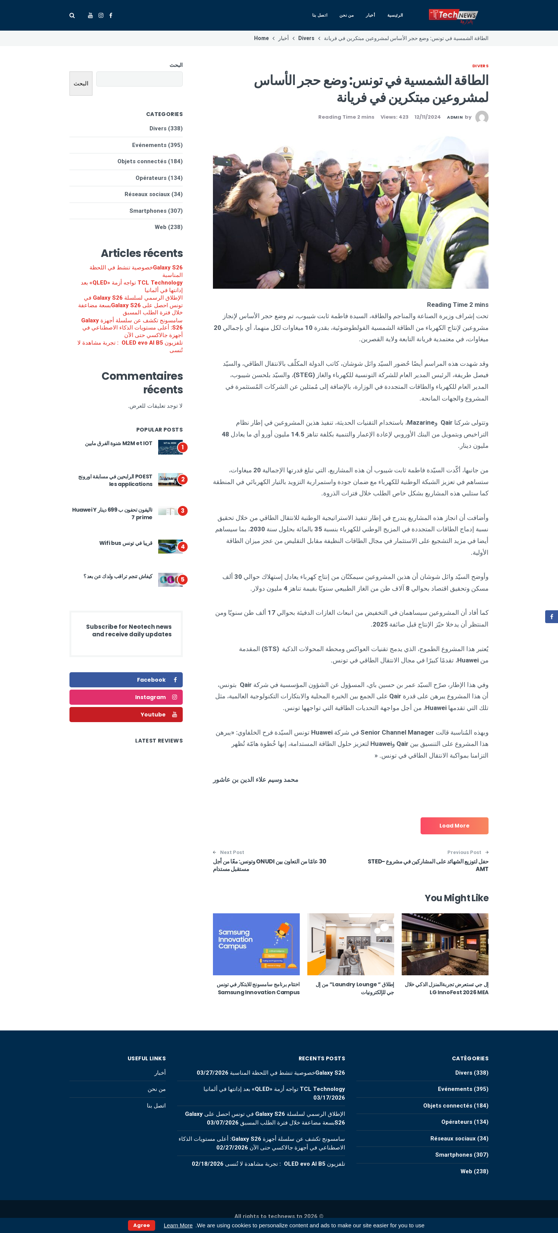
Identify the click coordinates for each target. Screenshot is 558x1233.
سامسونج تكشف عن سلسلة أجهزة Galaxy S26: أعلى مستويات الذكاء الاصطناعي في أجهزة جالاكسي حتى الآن (132, 328)
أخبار (370, 15)
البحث (176, 65)
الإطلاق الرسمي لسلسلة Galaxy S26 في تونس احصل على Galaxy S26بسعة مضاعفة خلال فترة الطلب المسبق (130, 305)
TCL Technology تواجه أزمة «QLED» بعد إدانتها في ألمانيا (132, 286)
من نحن (346, 15)
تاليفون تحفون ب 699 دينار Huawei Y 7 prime (112, 513)
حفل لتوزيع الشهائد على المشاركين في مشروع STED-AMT (428, 865)
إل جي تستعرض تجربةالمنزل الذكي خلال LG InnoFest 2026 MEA (447, 988)
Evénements (149, 145)
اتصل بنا (319, 15)
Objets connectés (141, 161)
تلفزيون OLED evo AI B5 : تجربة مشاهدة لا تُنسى (130, 346)
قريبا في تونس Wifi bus (126, 543)
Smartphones (147, 210)
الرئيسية (395, 15)
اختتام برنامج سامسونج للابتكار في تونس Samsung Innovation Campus (258, 988)
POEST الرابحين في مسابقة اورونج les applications (115, 480)
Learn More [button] (178, 1225)
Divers (480, 66)
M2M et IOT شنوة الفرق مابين (119, 443)
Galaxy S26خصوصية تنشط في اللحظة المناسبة (136, 271)
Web (160, 227)
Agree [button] (141, 1225)
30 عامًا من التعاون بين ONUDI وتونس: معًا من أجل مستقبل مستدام (269, 865)
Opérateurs (151, 178)
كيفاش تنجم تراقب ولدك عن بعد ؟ (118, 576)
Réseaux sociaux (147, 194)
